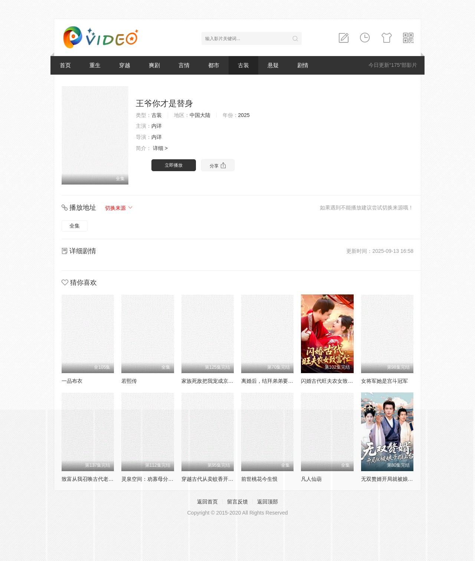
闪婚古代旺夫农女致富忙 (329, 381)
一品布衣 (72, 381)
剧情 (302, 65)
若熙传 (129, 381)
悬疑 (273, 65)
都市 (213, 65)
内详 (156, 126)
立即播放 (174, 165)
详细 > (160, 148)
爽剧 (154, 65)
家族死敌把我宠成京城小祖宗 (215, 381)
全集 (74, 226)
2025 (244, 115)
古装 (243, 65)
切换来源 (119, 208)
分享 (218, 165)
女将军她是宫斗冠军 (384, 381)
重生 (95, 65)
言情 (184, 65)
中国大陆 (200, 115)
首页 (65, 65)
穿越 (124, 65)
